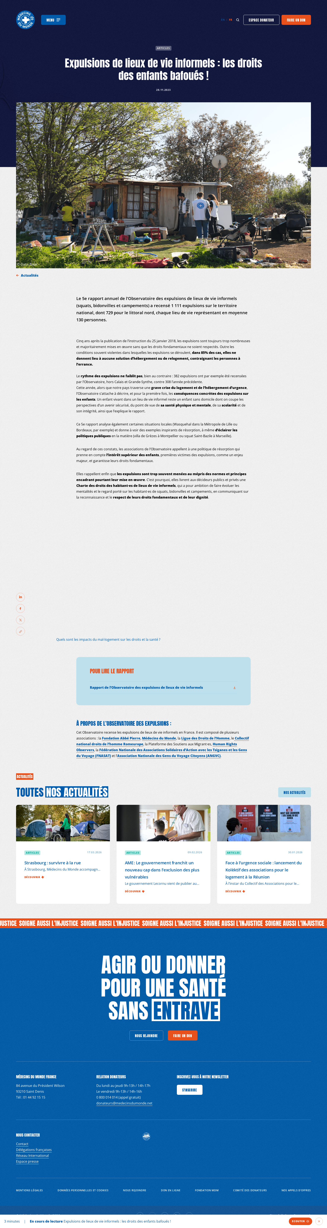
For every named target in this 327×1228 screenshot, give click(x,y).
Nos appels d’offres (296, 1190)
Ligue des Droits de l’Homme (205, 738)
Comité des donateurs (250, 1190)
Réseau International (32, 1155)
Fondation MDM (207, 1190)
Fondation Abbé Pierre (121, 738)
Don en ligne (170, 1190)
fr (230, 20)
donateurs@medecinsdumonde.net (124, 1103)
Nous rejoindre (134, 1190)
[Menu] (53, 20)
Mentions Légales (29, 1190)
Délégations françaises (34, 1149)
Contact (22, 1144)
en (223, 20)
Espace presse (27, 1161)
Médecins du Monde (159, 738)
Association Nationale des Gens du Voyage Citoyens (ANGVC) (169, 755)
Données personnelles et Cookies (83, 1190)
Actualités (30, 275)
